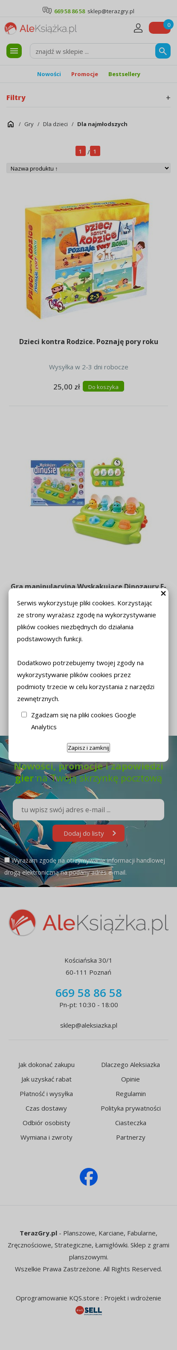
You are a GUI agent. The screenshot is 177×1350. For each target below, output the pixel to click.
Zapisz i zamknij (88, 748)
